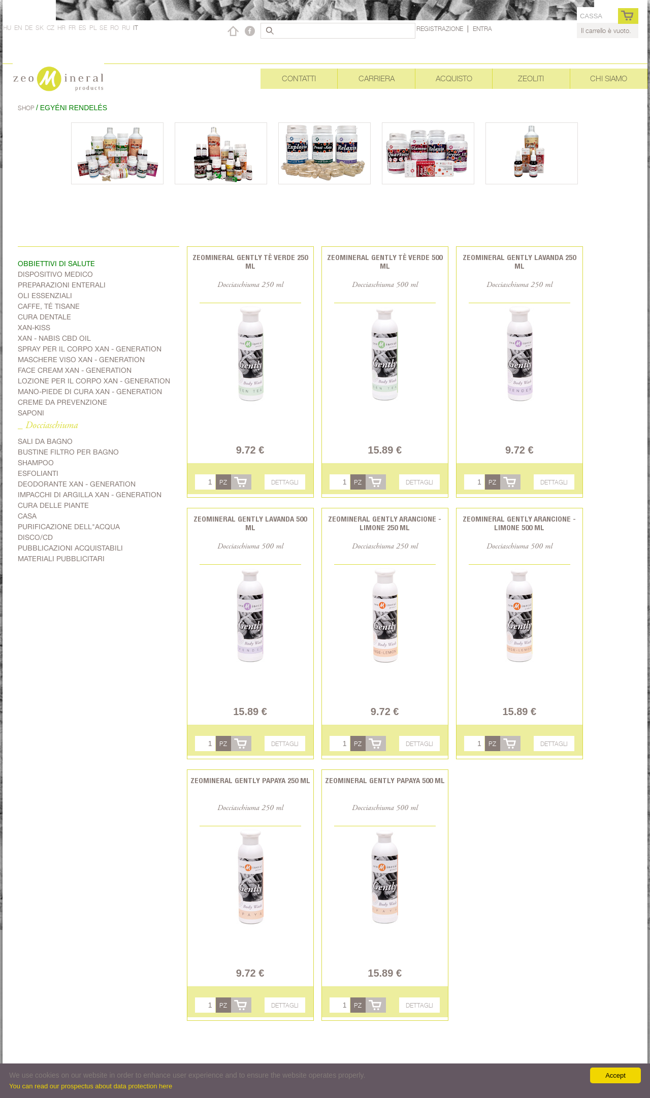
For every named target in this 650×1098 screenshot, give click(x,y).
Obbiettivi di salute (56, 264)
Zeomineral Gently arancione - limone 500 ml (519, 523)
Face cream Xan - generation (75, 370)
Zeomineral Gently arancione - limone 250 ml (384, 523)
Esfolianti (38, 473)
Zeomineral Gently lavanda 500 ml (250, 523)
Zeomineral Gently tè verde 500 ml (384, 261)
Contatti (299, 78)
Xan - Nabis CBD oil (54, 338)
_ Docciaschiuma (48, 426)
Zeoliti (531, 78)
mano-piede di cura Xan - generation (90, 391)
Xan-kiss (34, 328)
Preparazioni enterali (62, 285)
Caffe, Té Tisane (49, 306)
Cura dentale (44, 317)
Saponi (31, 413)
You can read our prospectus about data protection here (90, 1086)
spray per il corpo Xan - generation (89, 349)
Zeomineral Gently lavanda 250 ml (519, 261)
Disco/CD (35, 537)
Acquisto (454, 78)
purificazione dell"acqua (69, 527)
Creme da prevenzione (62, 402)
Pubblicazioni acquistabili (70, 548)
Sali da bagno (45, 441)
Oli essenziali (45, 296)
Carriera (377, 78)
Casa (27, 516)
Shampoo (36, 463)
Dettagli (285, 482)
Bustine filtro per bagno (68, 452)
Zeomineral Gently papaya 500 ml (385, 780)
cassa (591, 16)
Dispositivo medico (55, 274)
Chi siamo (608, 78)
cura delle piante (53, 505)
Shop (27, 108)
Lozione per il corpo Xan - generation (94, 381)
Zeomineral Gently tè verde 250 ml (250, 261)
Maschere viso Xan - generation (81, 360)
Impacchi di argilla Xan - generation (89, 495)
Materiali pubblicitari (61, 559)
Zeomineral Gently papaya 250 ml (250, 780)
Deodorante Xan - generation (77, 484)
